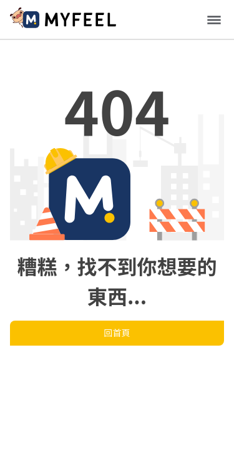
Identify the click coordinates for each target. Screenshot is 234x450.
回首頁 (117, 332)
